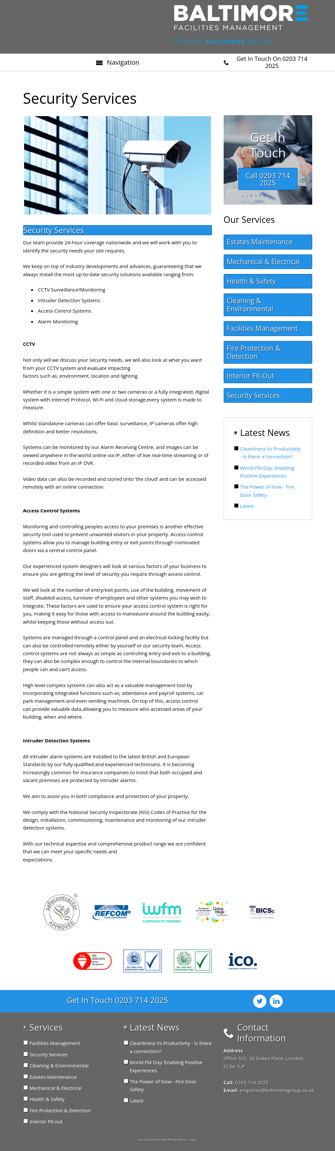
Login (193, 1140)
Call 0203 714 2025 (267, 178)
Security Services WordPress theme (162, 1140)
